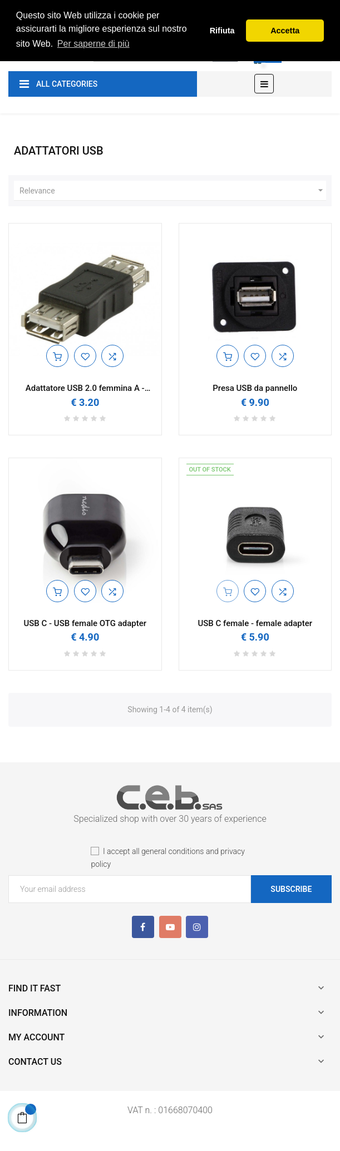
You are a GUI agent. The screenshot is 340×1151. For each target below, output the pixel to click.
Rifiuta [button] (222, 30)
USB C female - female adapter (255, 623)
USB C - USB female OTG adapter (84, 623)
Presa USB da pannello (255, 388)
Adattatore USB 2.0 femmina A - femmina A (85, 388)
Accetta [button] (284, 30)
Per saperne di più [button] (93, 43)
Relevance (172, 191)
